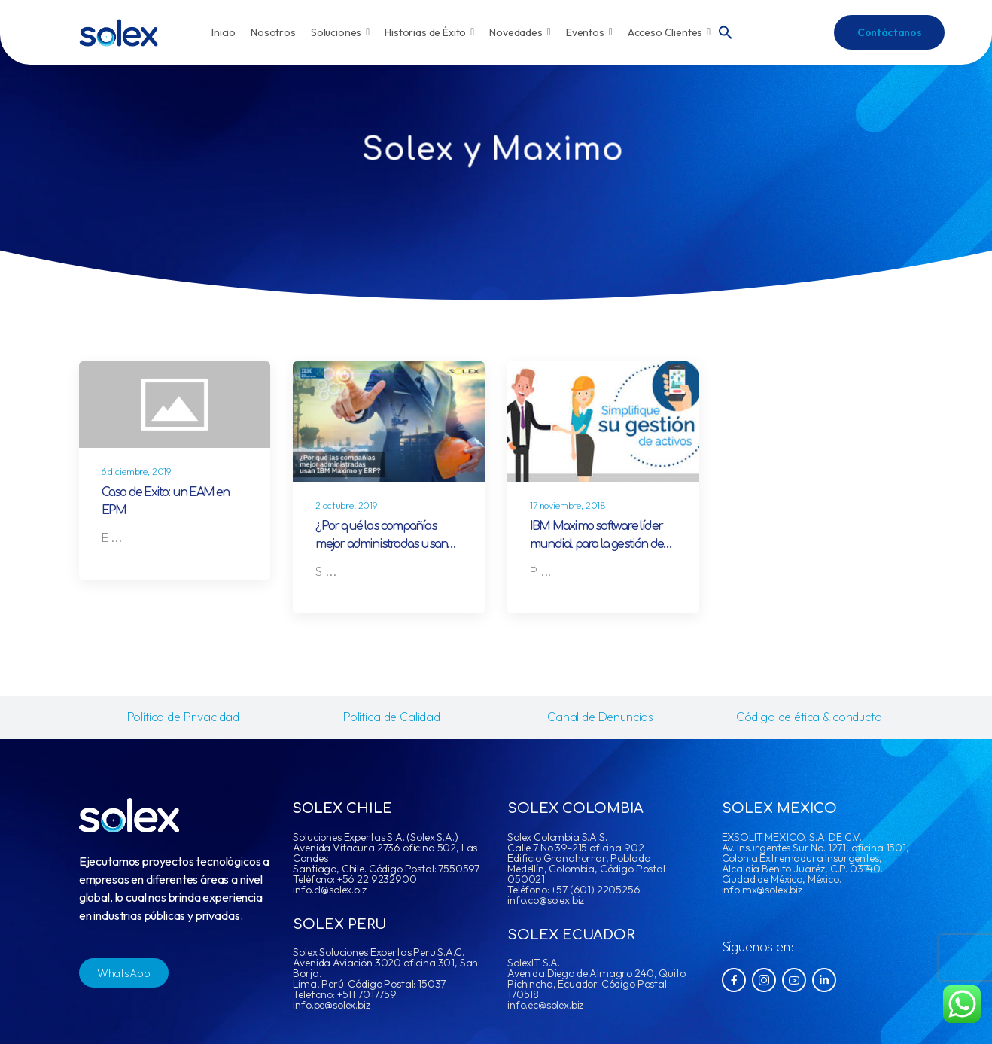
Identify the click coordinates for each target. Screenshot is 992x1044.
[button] (725, 30)
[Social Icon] (734, 980)
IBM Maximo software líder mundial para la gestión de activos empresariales (596, 543)
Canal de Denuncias (600, 716)
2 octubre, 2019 (346, 505)
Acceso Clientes (669, 32)
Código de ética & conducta (809, 716)
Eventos (589, 32)
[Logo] (118, 33)
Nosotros (273, 32)
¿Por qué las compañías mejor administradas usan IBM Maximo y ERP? (381, 543)
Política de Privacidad (183, 716)
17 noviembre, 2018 (568, 505)
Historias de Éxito (429, 32)
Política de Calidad (391, 716)
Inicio (223, 32)
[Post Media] (175, 404)
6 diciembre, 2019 (136, 471)
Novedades (520, 32)
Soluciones (340, 32)
